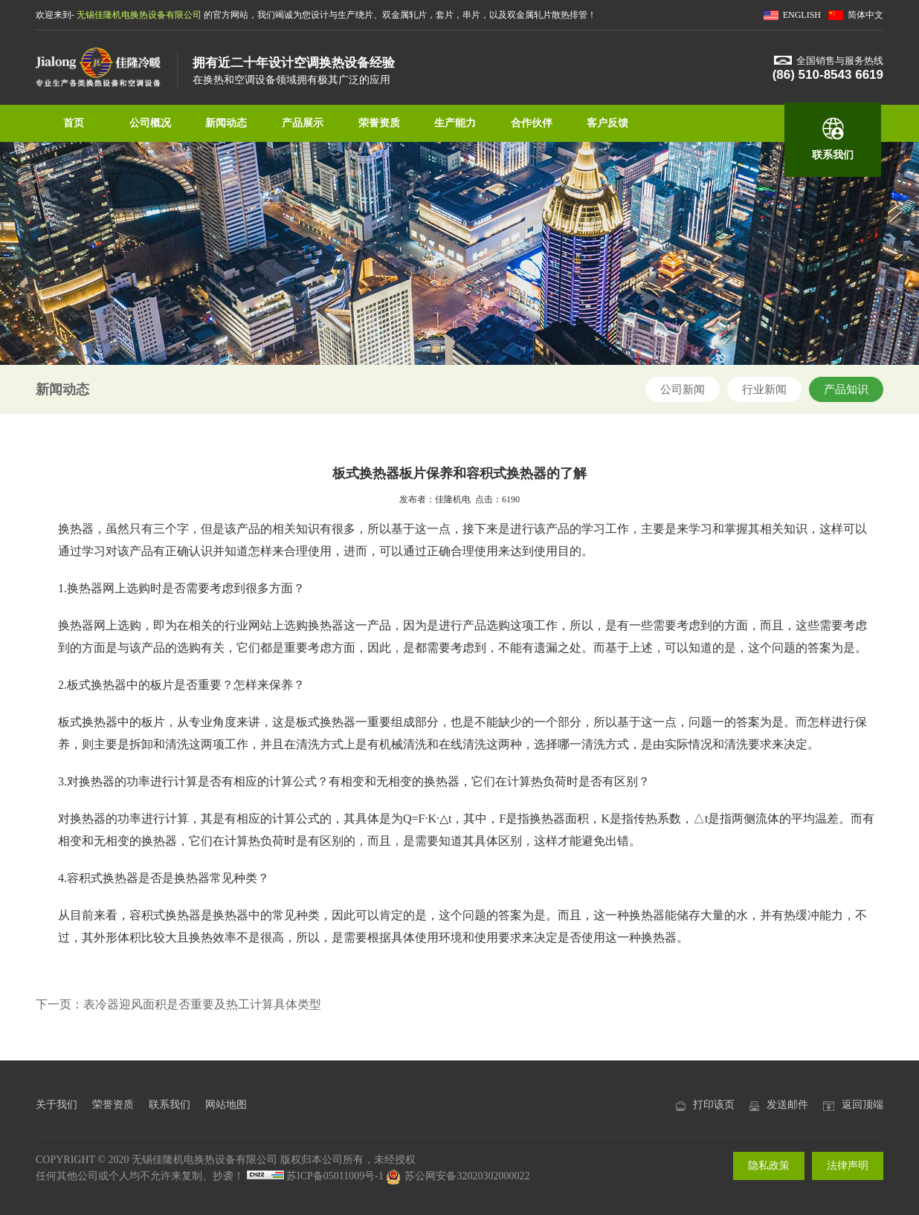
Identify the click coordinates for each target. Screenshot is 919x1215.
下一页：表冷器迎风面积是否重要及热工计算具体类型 (178, 1004)
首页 (73, 123)
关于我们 (56, 1104)
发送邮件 (787, 1104)
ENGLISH (802, 15)
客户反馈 (607, 123)
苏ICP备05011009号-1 (335, 1176)
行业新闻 (764, 389)
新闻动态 (226, 123)
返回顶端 (862, 1104)
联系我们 (833, 155)
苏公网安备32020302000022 (457, 1176)
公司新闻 (682, 389)
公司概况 (150, 123)
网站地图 (226, 1104)
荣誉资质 (379, 123)
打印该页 (714, 1104)
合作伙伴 (531, 123)
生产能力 (455, 123)
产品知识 (846, 389)
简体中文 (865, 15)
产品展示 (302, 123)
